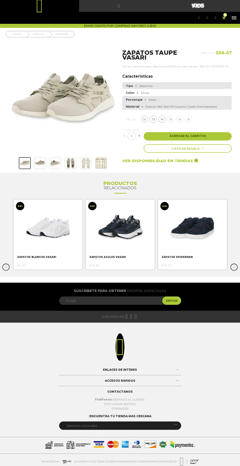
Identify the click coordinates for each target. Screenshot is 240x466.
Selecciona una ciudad (81, 425)
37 (188, 119)
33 (153, 119)
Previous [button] (6, 267)
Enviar (172, 300)
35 (170, 119)
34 (162, 119)
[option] (48, 235)
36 (179, 119)
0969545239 (120, 408)
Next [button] (234, 267)
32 (144, 119)
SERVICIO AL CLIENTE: (120, 399)
